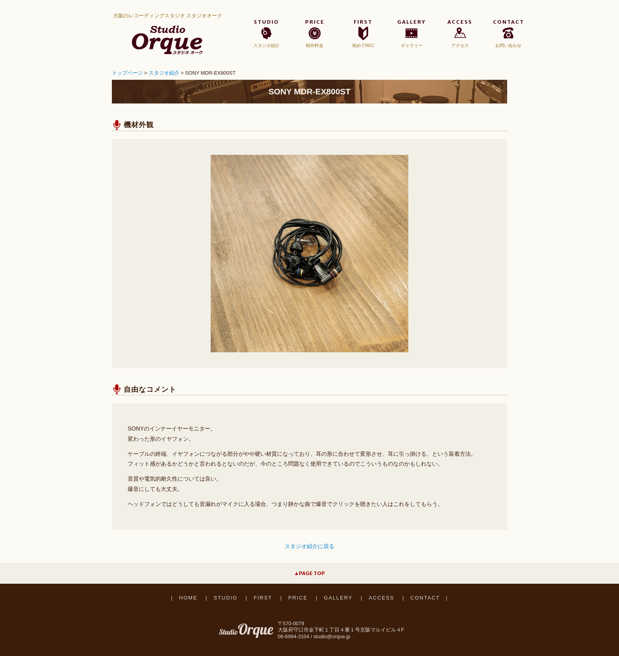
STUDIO (225, 598)
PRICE (298, 598)
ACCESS (381, 598)
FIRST (263, 598)
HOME (188, 598)
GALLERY (338, 598)
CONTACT (425, 598)
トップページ (127, 73)
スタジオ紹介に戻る (309, 546)
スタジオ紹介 (164, 73)
